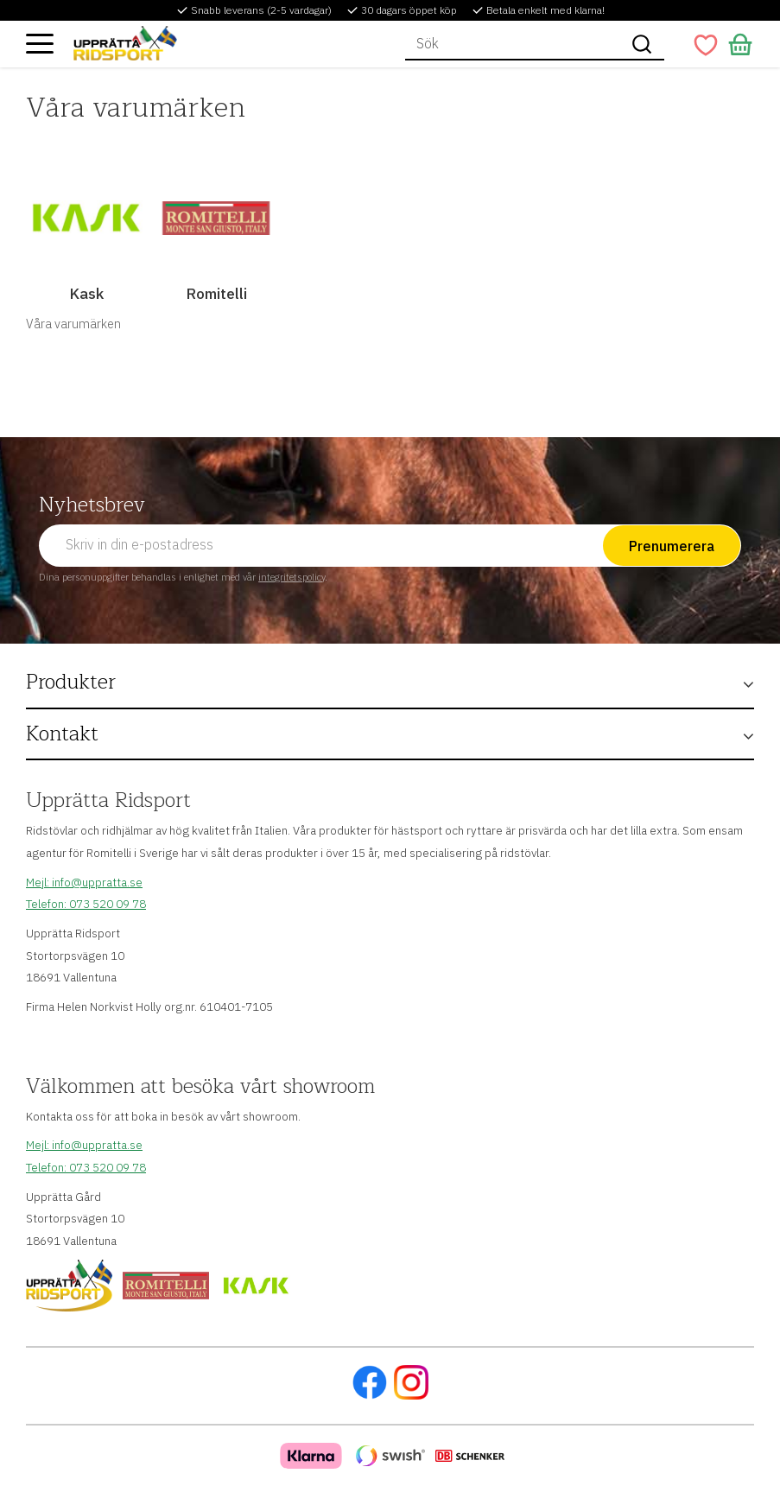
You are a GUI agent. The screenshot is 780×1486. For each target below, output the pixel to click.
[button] (40, 43)
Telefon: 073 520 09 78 (86, 903)
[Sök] (641, 44)
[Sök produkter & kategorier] (512, 44)
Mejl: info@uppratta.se (84, 882)
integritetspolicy (291, 577)
